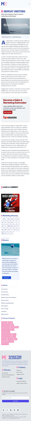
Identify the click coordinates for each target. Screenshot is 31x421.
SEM (2, 341)
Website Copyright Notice (7, 303)
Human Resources (5, 329)
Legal (12, 329)
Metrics (14, 334)
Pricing (14, 336)
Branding (10, 322)
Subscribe (15, 401)
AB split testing (5, 294)
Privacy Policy (4, 292)
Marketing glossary (6, 37)
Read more (6, 277)
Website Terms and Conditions (8, 297)
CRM (12, 324)
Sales (15, 339)
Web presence (4, 314)
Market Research (5, 332)
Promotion (4, 339)
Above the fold (4, 300)
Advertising (4, 322)
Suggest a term (20, 374)
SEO (6, 341)
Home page (5, 373)
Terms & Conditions (21, 381)
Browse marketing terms (8, 374)
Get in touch (19, 372)
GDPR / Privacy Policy (22, 383)
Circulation (3, 311)
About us (19, 370)
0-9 (4, 219)
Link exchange (4, 308)
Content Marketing (6, 324)
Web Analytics (4, 344)
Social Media (10, 341)
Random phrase (6, 377)
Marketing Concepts (6, 334)
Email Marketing (14, 327)
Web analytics (4, 306)
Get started (7, 112)
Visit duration (4, 289)
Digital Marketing (17, 37)
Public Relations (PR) (6, 336)
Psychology (10, 339)
